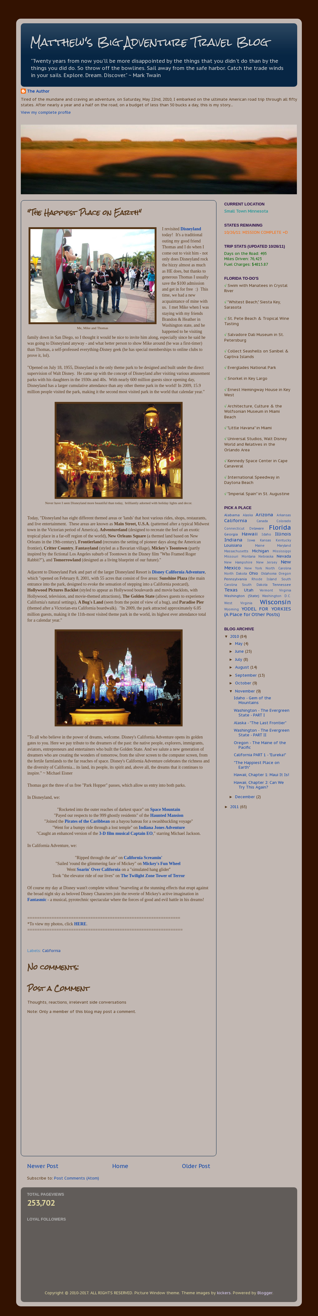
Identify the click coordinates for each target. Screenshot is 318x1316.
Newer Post (42, 1166)
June (240, 651)
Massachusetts (236, 551)
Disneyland (190, 229)
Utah (248, 589)
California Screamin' (143, 857)
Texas (231, 590)
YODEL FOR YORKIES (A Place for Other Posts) (257, 612)
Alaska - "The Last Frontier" (260, 722)
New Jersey (266, 562)
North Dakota (235, 574)
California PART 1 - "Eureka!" (260, 754)
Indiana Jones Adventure (162, 827)
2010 (235, 636)
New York (253, 568)
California (51, 950)
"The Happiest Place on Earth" (256, 765)
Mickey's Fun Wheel (161, 863)
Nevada (284, 556)
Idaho (266, 534)
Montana (248, 556)
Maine (260, 546)
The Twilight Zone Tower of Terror (153, 875)
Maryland (284, 546)
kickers (224, 1292)
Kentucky (283, 540)
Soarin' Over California (98, 869)
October (243, 682)
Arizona (264, 515)
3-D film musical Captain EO (125, 833)
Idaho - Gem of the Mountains (252, 700)
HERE (80, 924)
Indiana (233, 540)
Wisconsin (275, 602)
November (245, 690)
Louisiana (233, 545)
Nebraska (265, 556)
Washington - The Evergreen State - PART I (261, 712)
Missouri (231, 556)
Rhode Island (264, 579)
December (245, 796)
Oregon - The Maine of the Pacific (260, 745)
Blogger (264, 1292)
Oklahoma (268, 574)
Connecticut (234, 529)
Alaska (248, 515)
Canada (262, 521)
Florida (280, 527)
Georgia (231, 534)
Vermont (266, 590)
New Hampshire (238, 562)
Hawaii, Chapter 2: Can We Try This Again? (259, 784)
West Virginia (238, 603)
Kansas (265, 540)
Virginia (285, 590)
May (239, 643)
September (246, 675)
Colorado (283, 521)
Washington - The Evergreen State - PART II (261, 732)
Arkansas (284, 515)
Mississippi (282, 551)
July (239, 659)
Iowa (251, 540)
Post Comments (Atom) (76, 1178)
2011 (235, 806)
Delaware (256, 529)
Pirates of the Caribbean (87, 821)
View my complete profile (46, 112)
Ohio (253, 573)
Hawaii (250, 534)
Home (120, 1166)
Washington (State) (241, 595)
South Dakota (254, 585)
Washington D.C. (276, 596)
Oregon (285, 574)
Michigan (260, 550)
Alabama (232, 515)
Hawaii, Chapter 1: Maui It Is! (261, 774)
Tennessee (281, 584)
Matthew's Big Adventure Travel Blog (149, 42)
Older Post (196, 1166)
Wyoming (231, 609)
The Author (38, 91)
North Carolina (278, 568)
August (242, 667)
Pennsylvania (235, 579)
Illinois (283, 534)
